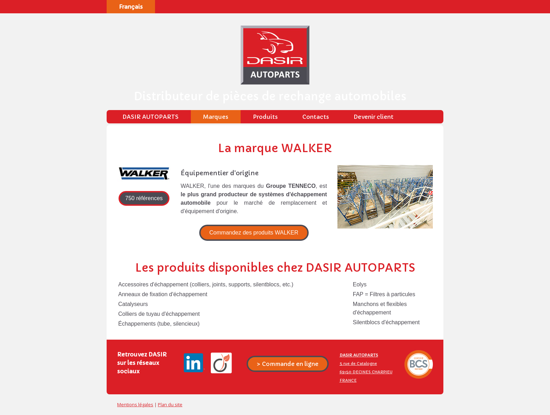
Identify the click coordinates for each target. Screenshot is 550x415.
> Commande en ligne (287, 363)
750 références (144, 198)
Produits (265, 116)
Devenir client (374, 116)
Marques (215, 116)
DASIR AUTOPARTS (150, 116)
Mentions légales (135, 404)
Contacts (315, 116)
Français (131, 6)
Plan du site (170, 404)
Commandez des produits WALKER (254, 233)
